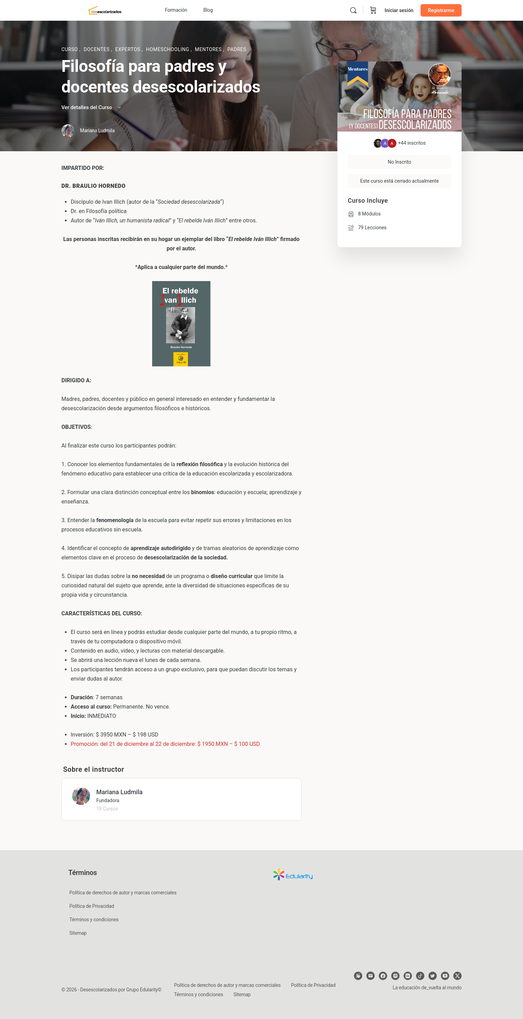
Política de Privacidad (91, 906)
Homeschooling (168, 49)
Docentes (97, 49)
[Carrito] (373, 10)
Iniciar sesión (399, 10)
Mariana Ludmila (119, 792)
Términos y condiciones (94, 919)
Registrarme (441, 10)
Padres (236, 49)
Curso (70, 49)
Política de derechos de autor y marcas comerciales (122, 892)
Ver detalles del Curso (91, 107)
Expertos (128, 49)
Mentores (209, 49)
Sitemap (78, 933)
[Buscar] (353, 10)
